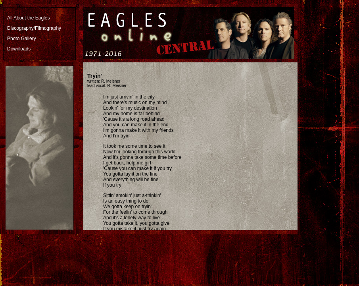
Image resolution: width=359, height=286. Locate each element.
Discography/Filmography (34, 28)
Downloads (19, 49)
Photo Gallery (21, 38)
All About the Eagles (28, 18)
